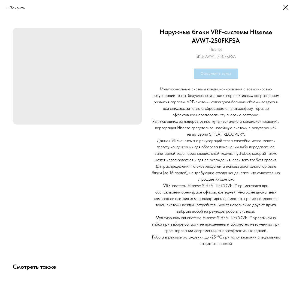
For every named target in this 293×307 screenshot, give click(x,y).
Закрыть (17, 7)
